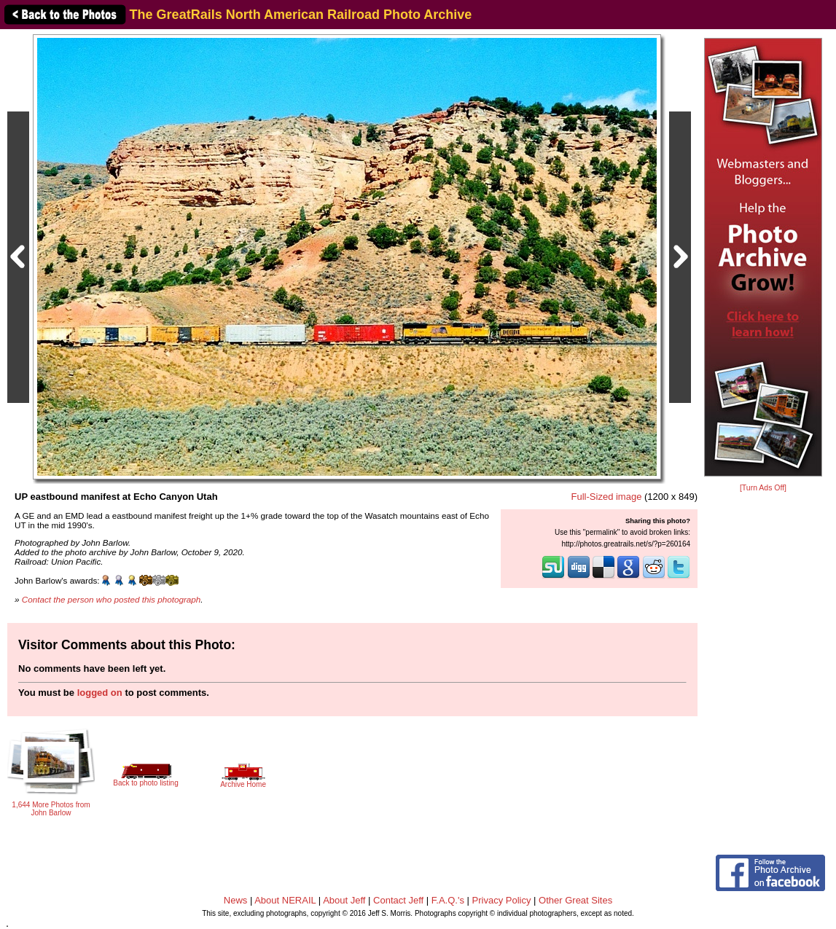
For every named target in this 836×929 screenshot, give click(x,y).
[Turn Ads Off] (763, 488)
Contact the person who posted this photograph (111, 599)
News (236, 900)
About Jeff (344, 900)
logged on (99, 692)
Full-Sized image (606, 496)
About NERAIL (285, 900)
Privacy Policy (501, 900)
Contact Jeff (398, 900)
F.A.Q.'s (447, 900)
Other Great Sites (575, 900)
